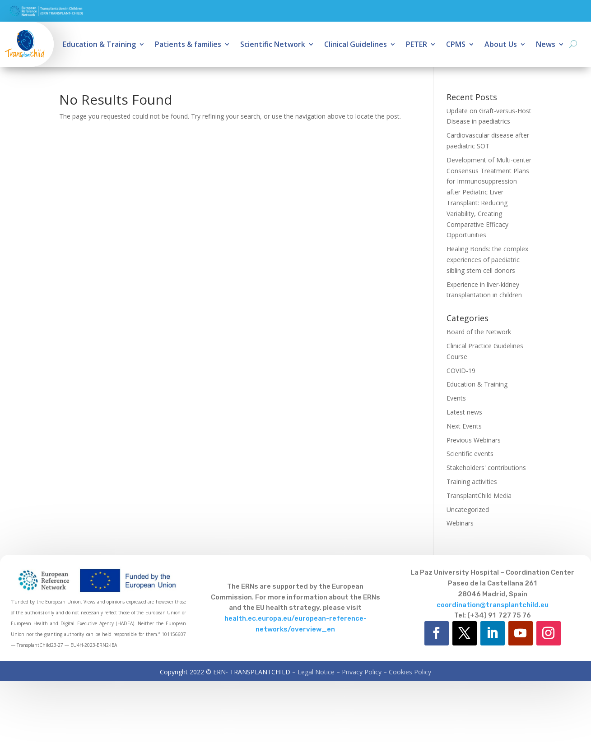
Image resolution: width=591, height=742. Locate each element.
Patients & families (188, 45)
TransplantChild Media (479, 495)
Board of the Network (479, 331)
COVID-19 (461, 370)
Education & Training (99, 45)
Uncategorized (468, 509)
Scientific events (470, 453)
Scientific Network (272, 45)
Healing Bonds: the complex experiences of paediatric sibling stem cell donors (487, 259)
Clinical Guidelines (355, 45)
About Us (500, 45)
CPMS (455, 45)
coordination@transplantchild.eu (493, 605)
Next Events (464, 426)
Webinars (460, 523)
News (545, 45)
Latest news (464, 412)
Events (456, 398)
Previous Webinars (474, 440)
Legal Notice (316, 672)
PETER (416, 45)
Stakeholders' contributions (486, 467)
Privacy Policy (362, 672)
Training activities (472, 481)
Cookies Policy (410, 672)
